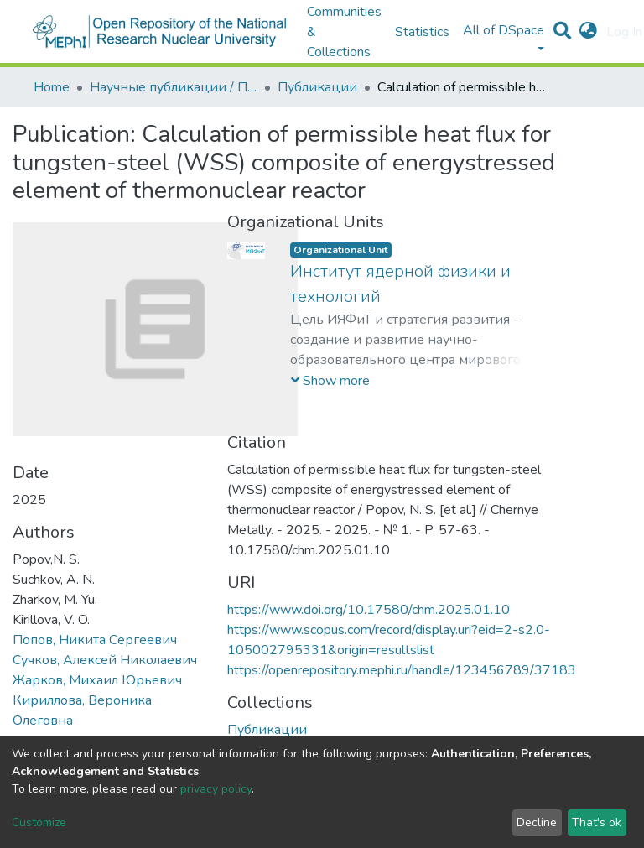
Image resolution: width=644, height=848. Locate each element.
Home (52, 87)
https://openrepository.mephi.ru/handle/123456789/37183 (401, 670)
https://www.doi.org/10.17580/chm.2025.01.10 (368, 610)
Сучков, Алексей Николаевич (105, 660)
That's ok (596, 822)
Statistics (422, 32)
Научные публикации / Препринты (173, 87)
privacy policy (216, 789)
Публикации (317, 87)
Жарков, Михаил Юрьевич (97, 680)
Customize (39, 822)
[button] (588, 32)
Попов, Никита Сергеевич (95, 640)
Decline (537, 822)
